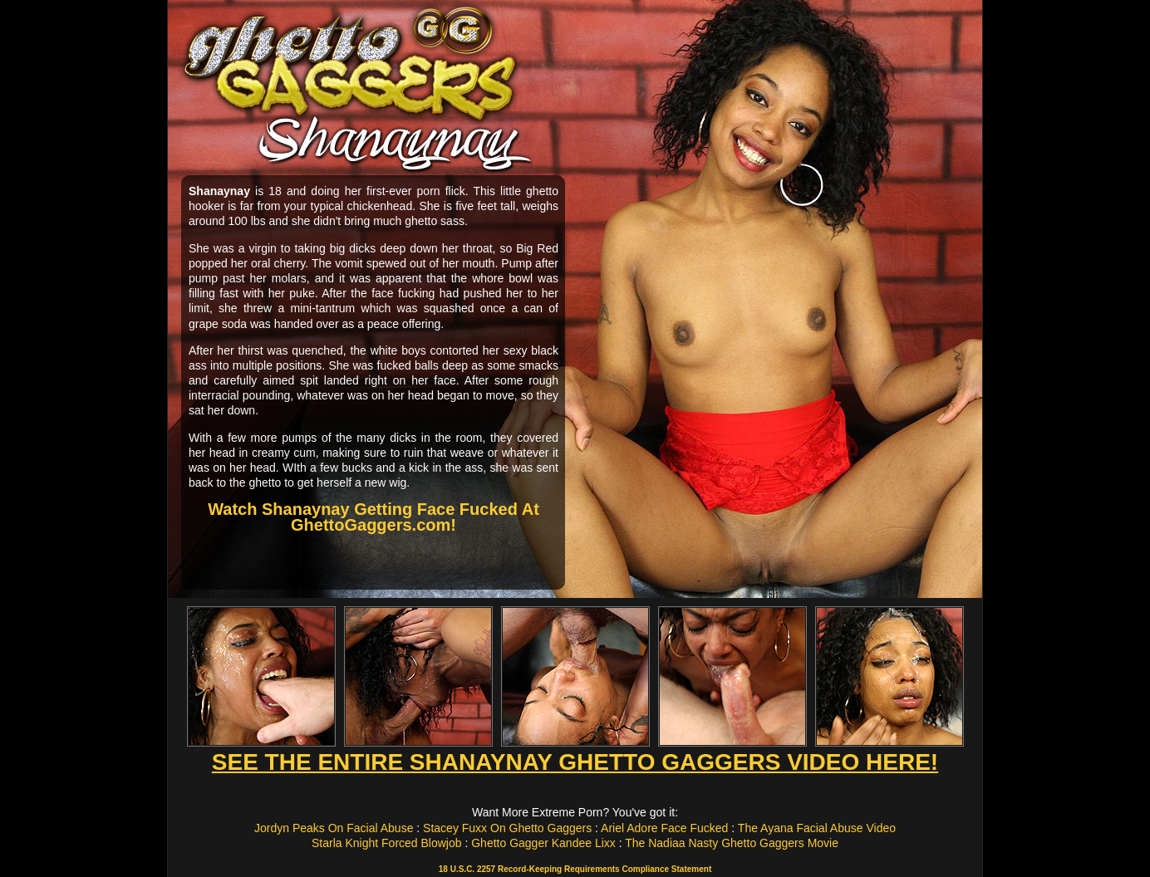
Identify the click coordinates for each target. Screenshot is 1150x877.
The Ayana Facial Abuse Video (817, 828)
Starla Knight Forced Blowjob (387, 843)
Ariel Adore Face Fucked (664, 828)
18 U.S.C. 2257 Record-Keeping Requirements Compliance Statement (575, 869)
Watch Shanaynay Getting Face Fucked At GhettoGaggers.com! (373, 516)
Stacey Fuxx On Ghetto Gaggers (507, 828)
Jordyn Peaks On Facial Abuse (333, 828)
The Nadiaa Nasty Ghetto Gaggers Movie (731, 843)
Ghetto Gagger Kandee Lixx (543, 843)
